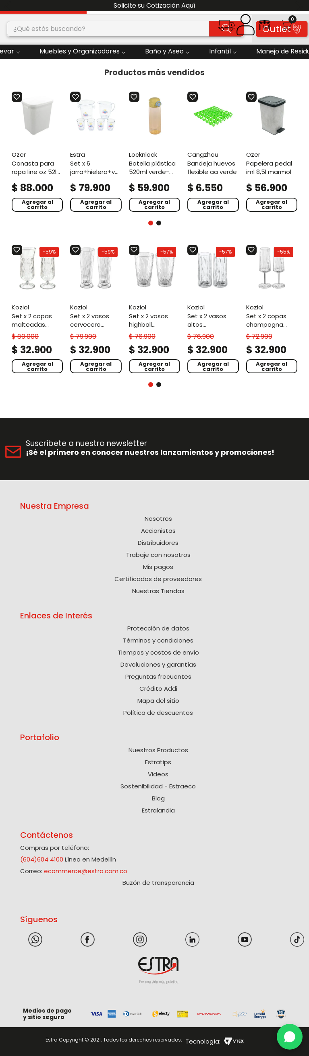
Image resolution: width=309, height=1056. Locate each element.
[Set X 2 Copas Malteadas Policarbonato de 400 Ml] (37, 309)
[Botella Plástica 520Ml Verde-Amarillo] (154, 151)
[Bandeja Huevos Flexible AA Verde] (212, 151)
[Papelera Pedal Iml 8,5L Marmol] (271, 151)
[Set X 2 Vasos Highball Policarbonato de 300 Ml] (154, 309)
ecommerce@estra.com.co (85, 871)
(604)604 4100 (41, 859)
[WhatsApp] (290, 1037)
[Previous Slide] (9, 5)
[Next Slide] (299, 5)
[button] (227, 28)
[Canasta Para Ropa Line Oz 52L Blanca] (37, 151)
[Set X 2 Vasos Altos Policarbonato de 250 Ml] (212, 309)
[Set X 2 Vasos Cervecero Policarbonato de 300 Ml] (95, 309)
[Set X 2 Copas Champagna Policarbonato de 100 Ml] (271, 309)
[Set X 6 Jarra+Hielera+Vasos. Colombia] (95, 151)
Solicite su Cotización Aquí (154, 5)
